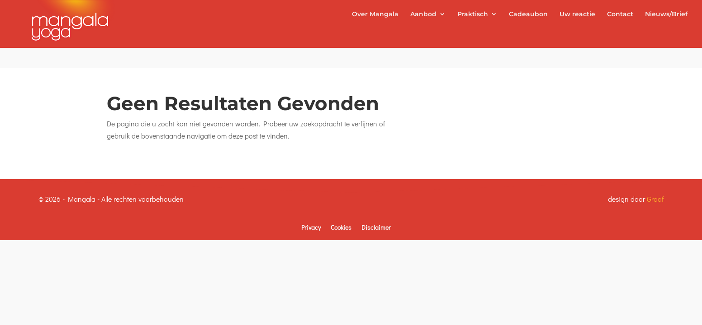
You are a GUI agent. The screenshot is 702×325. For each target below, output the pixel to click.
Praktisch (472, 34)
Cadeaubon (528, 34)
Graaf (655, 199)
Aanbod (423, 34)
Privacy (311, 227)
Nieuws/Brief (666, 34)
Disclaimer (376, 227)
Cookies (341, 227)
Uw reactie (577, 34)
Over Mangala (375, 34)
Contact (620, 34)
